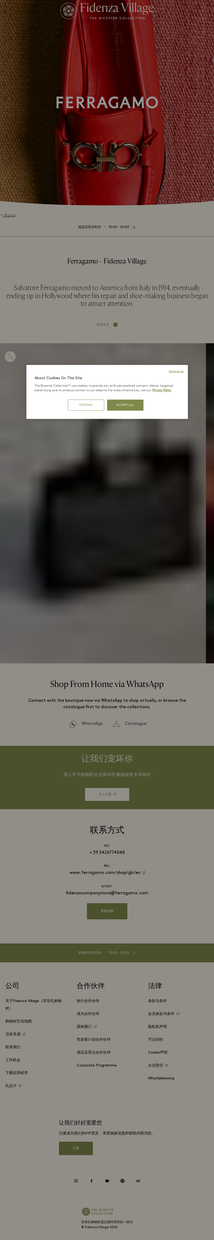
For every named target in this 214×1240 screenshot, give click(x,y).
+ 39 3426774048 (107, 853)
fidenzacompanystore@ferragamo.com (107, 893)
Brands (7, 215)
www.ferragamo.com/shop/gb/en (104, 873)
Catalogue (135, 724)
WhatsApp (92, 724)
